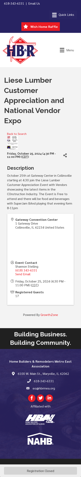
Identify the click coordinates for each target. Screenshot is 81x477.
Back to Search (17, 133)
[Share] (65, 155)
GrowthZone (49, 315)
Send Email (22, 274)
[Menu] (63, 15)
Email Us (34, 3)
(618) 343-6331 (26, 270)
